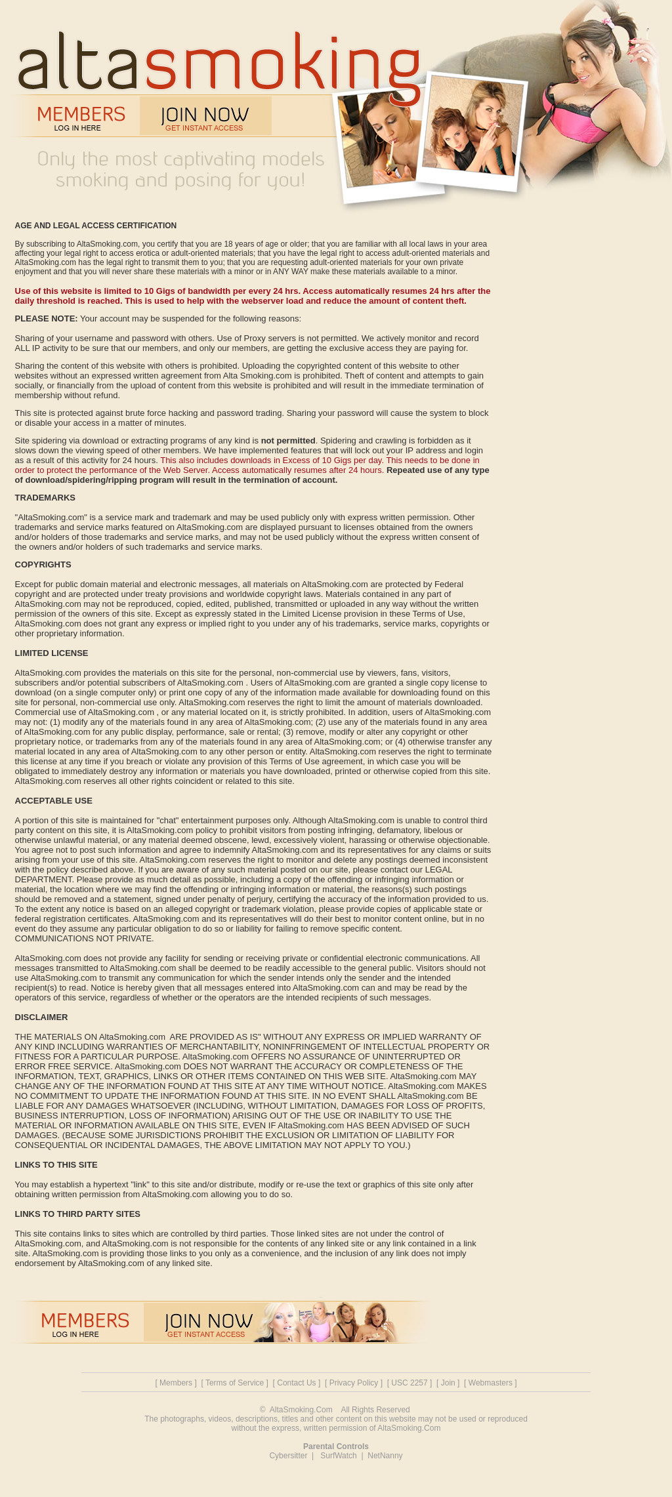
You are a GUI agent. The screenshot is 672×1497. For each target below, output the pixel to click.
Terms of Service (234, 1382)
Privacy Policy (354, 1382)
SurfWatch (338, 1455)
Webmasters (491, 1382)
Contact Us (296, 1382)
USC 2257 (409, 1382)
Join (448, 1382)
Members (175, 1382)
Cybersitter (288, 1455)
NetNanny (385, 1455)
